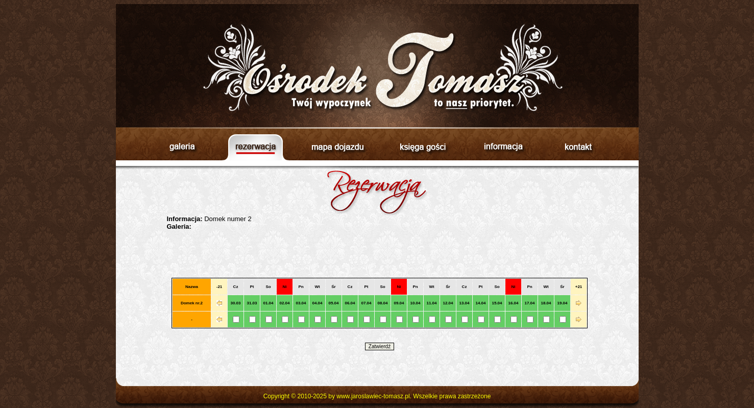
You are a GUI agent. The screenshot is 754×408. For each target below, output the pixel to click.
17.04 (529, 303)
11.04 (431, 303)
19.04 (562, 303)
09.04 (399, 303)
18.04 (546, 303)
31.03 (252, 303)
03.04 (301, 303)
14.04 (480, 303)
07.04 (366, 303)
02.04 (284, 303)
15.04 (497, 303)
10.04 (415, 303)
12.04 (448, 303)
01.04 (268, 303)
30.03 (235, 303)
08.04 (382, 303)
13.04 (464, 303)
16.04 (513, 303)
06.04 (350, 303)
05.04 (333, 303)
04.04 (317, 303)
